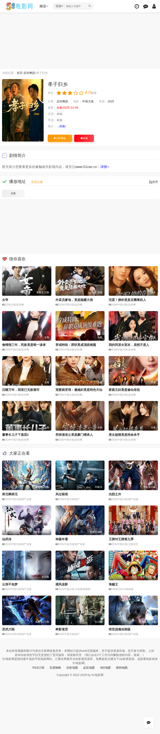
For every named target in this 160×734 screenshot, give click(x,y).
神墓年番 (61, 539)
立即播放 (60, 138)
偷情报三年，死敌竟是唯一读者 (24, 345)
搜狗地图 (122, 667)
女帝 (5, 300)
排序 (153, 182)
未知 (38, 167)
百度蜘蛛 (55, 667)
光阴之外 (115, 494)
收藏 (84, 138)
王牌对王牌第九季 (121, 539)
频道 (43, 6)
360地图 (105, 667)
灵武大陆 (8, 629)
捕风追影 (61, 584)
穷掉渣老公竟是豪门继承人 (74, 434)
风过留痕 (61, 494)
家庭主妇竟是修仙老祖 (124, 389)
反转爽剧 (29, 73)
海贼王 (113, 584)
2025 (111, 101)
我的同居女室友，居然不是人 (129, 345)
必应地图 (89, 667)
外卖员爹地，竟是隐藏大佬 (74, 300)
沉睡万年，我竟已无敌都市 (20, 389)
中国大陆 (88, 101)
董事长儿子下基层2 (15, 434)
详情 (62, 126)
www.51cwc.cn (86, 167)
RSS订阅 (38, 667)
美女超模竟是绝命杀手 (124, 434)
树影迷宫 (61, 629)
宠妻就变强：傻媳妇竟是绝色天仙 (78, 389)
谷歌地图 (72, 667)
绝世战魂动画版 (119, 629)
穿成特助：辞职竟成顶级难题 (75, 345)
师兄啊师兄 (10, 494)
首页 (19, 73)
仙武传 (6, 539)
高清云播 (37, 182)
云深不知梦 (10, 584)
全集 (13, 193)
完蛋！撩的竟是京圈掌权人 (127, 300)
